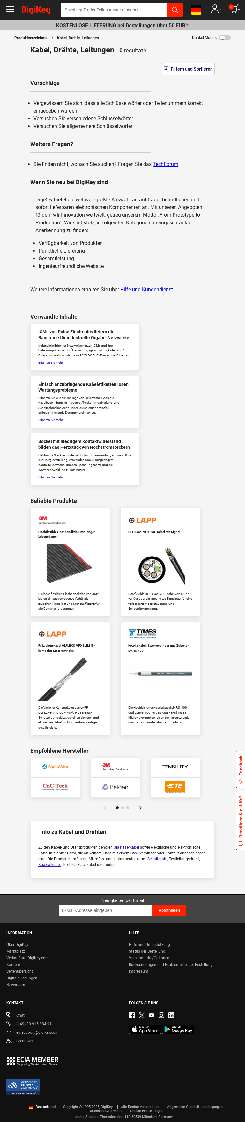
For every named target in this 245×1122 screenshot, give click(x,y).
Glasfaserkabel (126, 847)
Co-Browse (20, 1042)
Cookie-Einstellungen (146, 1111)
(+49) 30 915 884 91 (29, 1024)
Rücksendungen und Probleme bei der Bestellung (171, 964)
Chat (15, 1016)
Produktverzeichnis (30, 38)
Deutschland (42, 1107)
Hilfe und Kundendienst (146, 289)
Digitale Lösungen (21, 978)
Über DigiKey (17, 944)
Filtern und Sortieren (192, 69)
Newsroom (15, 985)
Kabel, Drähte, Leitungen (78, 38)
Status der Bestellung (147, 951)
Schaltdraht (157, 859)
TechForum (165, 164)
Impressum (138, 971)
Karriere (13, 964)
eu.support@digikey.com (32, 1033)
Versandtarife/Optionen (149, 958)
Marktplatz (15, 951)
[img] (36, 11)
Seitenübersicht (19, 971)
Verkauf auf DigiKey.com (27, 958)
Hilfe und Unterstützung (149, 944)
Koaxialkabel (49, 864)
